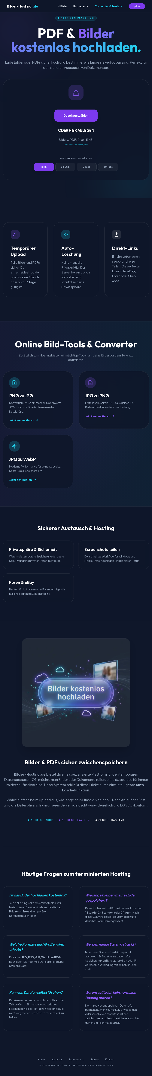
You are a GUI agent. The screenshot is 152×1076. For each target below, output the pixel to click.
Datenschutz (76, 1059)
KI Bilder (62, 6)
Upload (137, 6)
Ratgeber (81, 6)
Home (41, 1059)
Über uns (94, 1059)
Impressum (57, 1059)
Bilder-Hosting (22, 6)
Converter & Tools (109, 6)
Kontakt (109, 1059)
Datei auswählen (76, 115)
